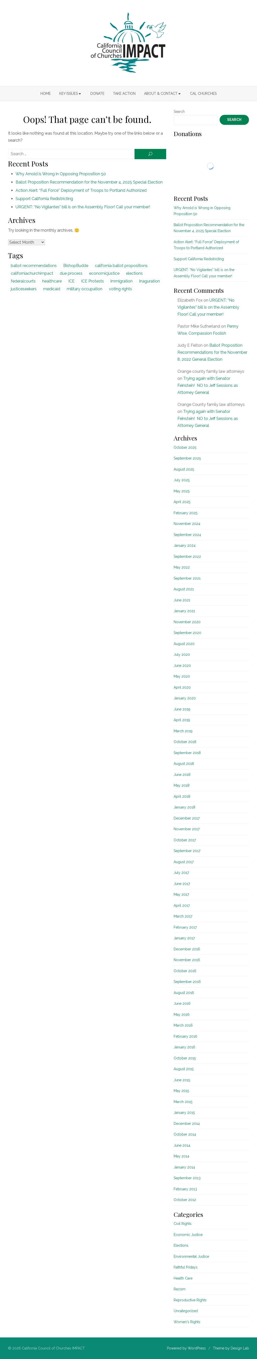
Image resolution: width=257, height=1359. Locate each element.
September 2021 (187, 578)
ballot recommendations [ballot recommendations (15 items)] (34, 265)
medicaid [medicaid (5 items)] (51, 289)
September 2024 (187, 535)
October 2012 (185, 1200)
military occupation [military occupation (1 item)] (84, 289)
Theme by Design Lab (231, 1348)
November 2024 (187, 524)
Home (45, 94)
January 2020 (185, 698)
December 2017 (187, 818)
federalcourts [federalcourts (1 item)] (23, 281)
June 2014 (182, 1145)
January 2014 (184, 1167)
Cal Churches (203, 94)
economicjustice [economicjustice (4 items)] (104, 273)
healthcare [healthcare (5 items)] (52, 281)
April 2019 (182, 720)
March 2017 (183, 916)
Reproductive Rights (190, 1300)
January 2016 (184, 1047)
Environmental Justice (191, 1256)
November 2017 (187, 829)
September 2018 (187, 753)
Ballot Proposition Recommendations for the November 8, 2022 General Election (212, 352)
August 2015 (184, 1069)
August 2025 (184, 469)
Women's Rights (187, 1322)
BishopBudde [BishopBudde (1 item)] (75, 265)
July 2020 (182, 655)
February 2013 (185, 1189)
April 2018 (182, 796)
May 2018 (181, 785)
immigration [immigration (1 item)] (121, 281)
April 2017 (182, 905)
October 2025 (185, 447)
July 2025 (181, 480)
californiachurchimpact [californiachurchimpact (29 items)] (32, 273)
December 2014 (187, 1124)
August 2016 (184, 993)
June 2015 (182, 1080)
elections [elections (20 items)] (134, 273)
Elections (181, 1245)
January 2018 (184, 807)
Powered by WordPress (186, 1348)
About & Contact (160, 94)
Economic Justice (188, 1235)
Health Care (183, 1278)
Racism (179, 1289)
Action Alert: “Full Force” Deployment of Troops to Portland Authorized (81, 190)
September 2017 (187, 851)
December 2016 (187, 949)
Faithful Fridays (186, 1267)
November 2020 (187, 622)
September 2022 (187, 557)
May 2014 (181, 1156)
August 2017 (184, 862)
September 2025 (187, 458)
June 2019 (182, 709)
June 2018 (182, 775)
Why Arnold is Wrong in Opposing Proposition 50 (61, 173)
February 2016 (185, 1036)
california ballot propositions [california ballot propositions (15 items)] (121, 265)
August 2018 (184, 764)
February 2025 (185, 513)
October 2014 (185, 1134)
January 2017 (184, 938)
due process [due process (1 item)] (71, 273)
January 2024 (185, 545)
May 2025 (181, 491)
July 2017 (181, 873)
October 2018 (185, 742)
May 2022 (182, 567)
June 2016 (182, 1004)
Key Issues (68, 94)
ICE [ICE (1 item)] (71, 281)
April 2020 (182, 687)
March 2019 (183, 731)
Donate (97, 94)
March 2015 (183, 1102)
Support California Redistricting (44, 198)
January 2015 (184, 1113)
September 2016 (187, 982)
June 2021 (182, 600)
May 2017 (181, 894)
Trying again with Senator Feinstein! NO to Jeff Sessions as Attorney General (207, 385)
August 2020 (184, 644)
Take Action (124, 94)
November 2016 (187, 960)
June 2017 (182, 884)
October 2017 (185, 840)
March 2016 (183, 1025)
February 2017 (185, 927)
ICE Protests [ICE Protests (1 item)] (92, 281)
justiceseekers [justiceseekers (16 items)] (24, 289)
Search (179, 112)
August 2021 (184, 589)
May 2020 (182, 676)
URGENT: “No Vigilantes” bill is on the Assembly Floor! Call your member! (83, 207)
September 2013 (187, 1178)
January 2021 (184, 611)
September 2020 (187, 633)
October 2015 (185, 1058)
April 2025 (182, 502)
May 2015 (181, 1091)
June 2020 (182, 666)
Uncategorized (186, 1311)
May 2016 (181, 1015)
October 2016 (185, 971)
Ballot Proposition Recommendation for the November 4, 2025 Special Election (89, 182)
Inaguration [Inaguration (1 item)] (149, 281)
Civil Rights (182, 1224)
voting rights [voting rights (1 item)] (120, 289)
